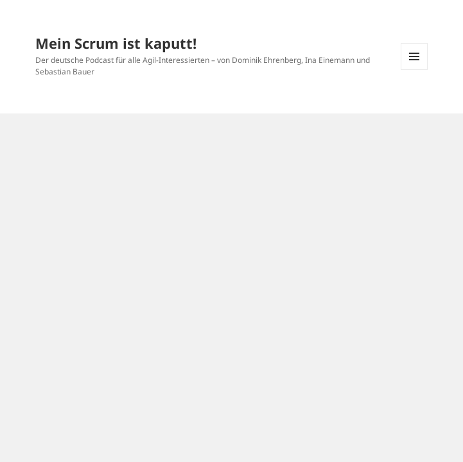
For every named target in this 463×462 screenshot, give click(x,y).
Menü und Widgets (414, 69)
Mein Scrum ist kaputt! (116, 43)
